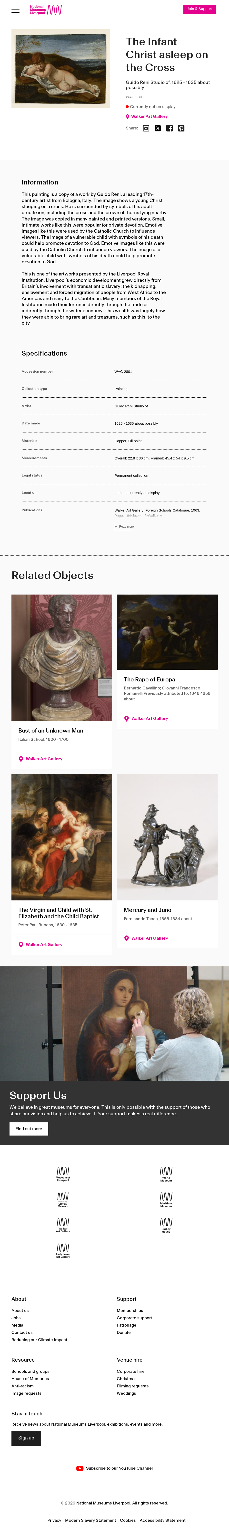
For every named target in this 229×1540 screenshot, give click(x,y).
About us (20, 1311)
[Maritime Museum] (166, 1200)
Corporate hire (131, 1372)
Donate (124, 1332)
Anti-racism (22, 1386)
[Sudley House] (166, 1225)
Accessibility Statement (163, 1520)
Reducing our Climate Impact (39, 1340)
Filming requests (133, 1386)
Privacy (54, 1520)
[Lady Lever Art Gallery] (63, 1251)
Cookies (128, 1520)
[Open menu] (15, 10)
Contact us (22, 1332)
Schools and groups (30, 1372)
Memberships (130, 1311)
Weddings (126, 1394)
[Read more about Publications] (160, 519)
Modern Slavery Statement (90, 1520)
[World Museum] (166, 1174)
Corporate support (134, 1318)
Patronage (126, 1325)
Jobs (16, 1318)
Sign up (26, 1438)
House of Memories (30, 1379)
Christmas (127, 1379)
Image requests (26, 1394)
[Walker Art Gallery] (63, 1225)
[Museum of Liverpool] (63, 1174)
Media (17, 1325)
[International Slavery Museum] (63, 1200)
